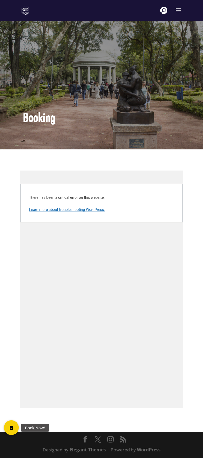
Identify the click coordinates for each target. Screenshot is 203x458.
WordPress (148, 450)
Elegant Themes (88, 450)
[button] (11, 427)
